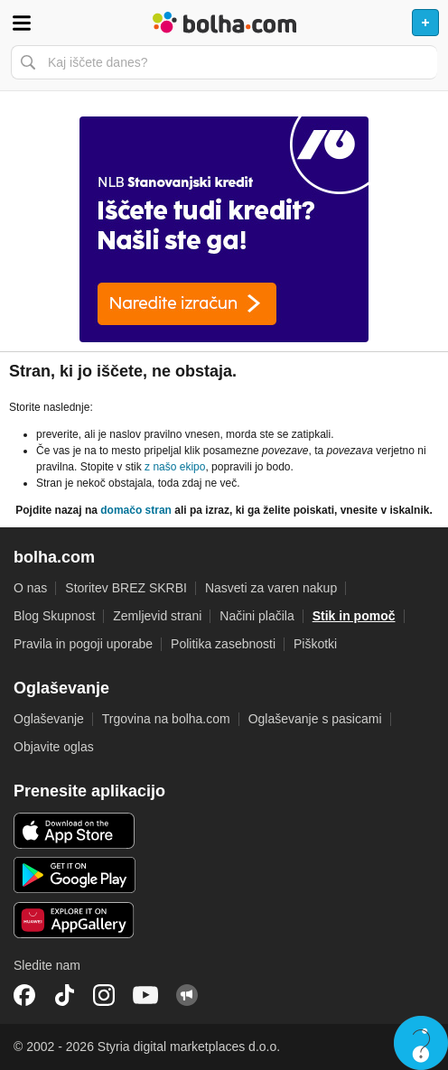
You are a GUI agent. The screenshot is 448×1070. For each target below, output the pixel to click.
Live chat (421, 1043)
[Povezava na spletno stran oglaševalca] (224, 229)
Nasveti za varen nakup (271, 588)
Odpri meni (21, 22)
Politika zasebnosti (223, 644)
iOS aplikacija (74, 831)
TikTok (64, 995)
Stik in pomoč (354, 616)
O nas (30, 588)
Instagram (104, 995)
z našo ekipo (175, 467)
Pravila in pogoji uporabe (83, 644)
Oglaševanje (49, 719)
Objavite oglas (54, 747)
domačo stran (136, 510)
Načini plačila (256, 616)
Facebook (24, 995)
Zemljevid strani (157, 616)
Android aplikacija (74, 875)
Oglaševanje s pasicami (315, 719)
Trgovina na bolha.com (166, 719)
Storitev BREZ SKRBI (126, 588)
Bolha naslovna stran (224, 22)
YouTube (145, 995)
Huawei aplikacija (74, 920)
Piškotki (315, 644)
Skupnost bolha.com (187, 995)
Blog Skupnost (54, 616)
